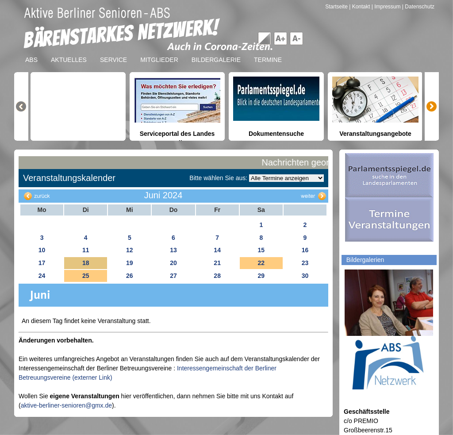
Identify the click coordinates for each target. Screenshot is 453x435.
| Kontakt (360, 7)
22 (261, 262)
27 (173, 275)
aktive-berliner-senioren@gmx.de (66, 405)
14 (217, 250)
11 (85, 250)
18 (85, 262)
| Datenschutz (418, 7)
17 (42, 262)
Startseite (337, 7)
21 (217, 262)
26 (129, 275)
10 (42, 250)
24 (42, 275)
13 (173, 250)
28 (217, 275)
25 (85, 275)
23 (305, 262)
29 (261, 275)
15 (261, 250)
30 (305, 275)
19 (129, 262)
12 (129, 250)
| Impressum (386, 7)
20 (173, 262)
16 (305, 250)
